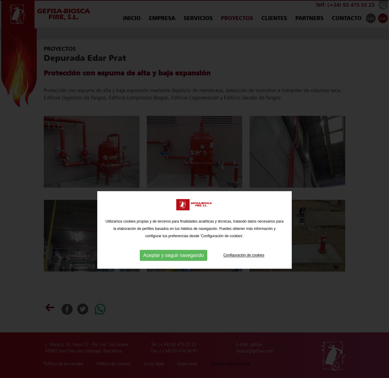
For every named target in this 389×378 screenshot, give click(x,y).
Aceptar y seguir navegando (173, 266)
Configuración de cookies (243, 266)
